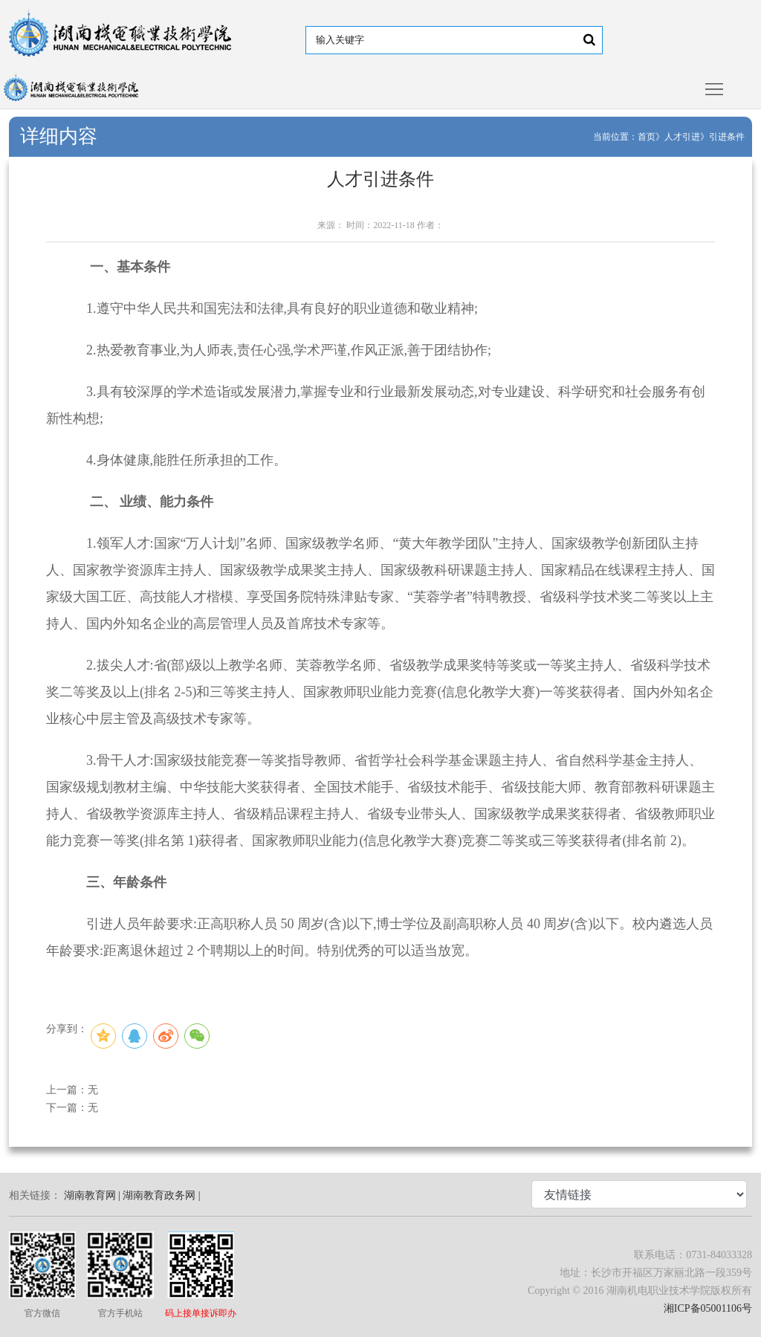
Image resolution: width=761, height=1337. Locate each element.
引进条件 (727, 137)
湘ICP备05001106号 (708, 1308)
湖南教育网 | (92, 1195)
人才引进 (682, 137)
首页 (646, 137)
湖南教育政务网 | (161, 1195)
